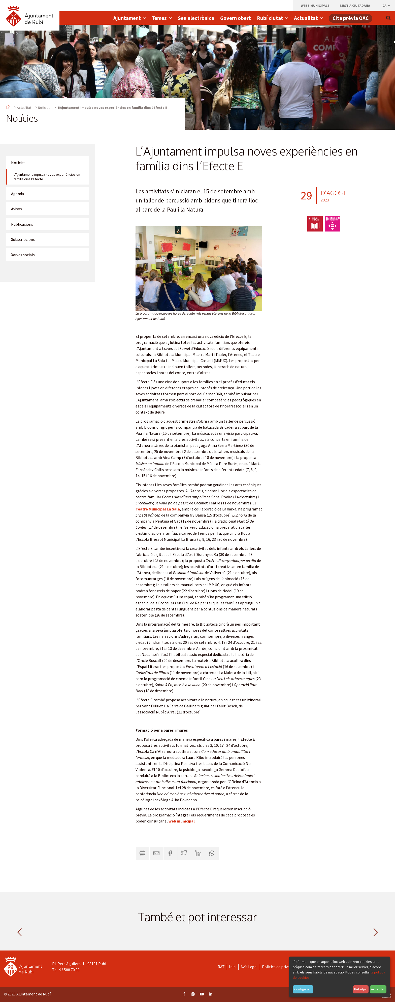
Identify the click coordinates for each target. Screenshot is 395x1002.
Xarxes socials (23, 254)
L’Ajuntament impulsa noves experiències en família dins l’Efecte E (47, 176)
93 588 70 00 (69, 969)
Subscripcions (23, 239)
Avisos (16, 208)
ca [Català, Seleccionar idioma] (386, 5)
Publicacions (22, 224)
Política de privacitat (280, 966)
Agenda (17, 193)
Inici (232, 966)
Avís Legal (249, 966)
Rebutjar (360, 989)
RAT (221, 966)
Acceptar (378, 989)
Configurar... (303, 989)
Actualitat (24, 107)
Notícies (44, 107)
